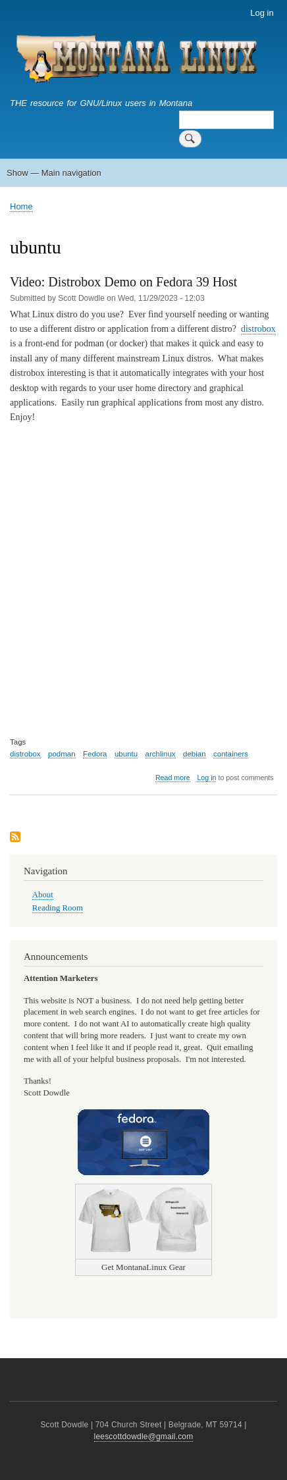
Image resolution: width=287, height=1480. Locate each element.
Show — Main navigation (54, 173)
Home (21, 206)
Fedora (95, 754)
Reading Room (57, 907)
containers (230, 754)
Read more (172, 778)
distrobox (258, 329)
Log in (261, 13)
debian (194, 754)
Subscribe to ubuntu (15, 838)
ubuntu (126, 754)
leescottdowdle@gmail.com (144, 1436)
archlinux (160, 754)
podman (62, 754)
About (42, 894)
